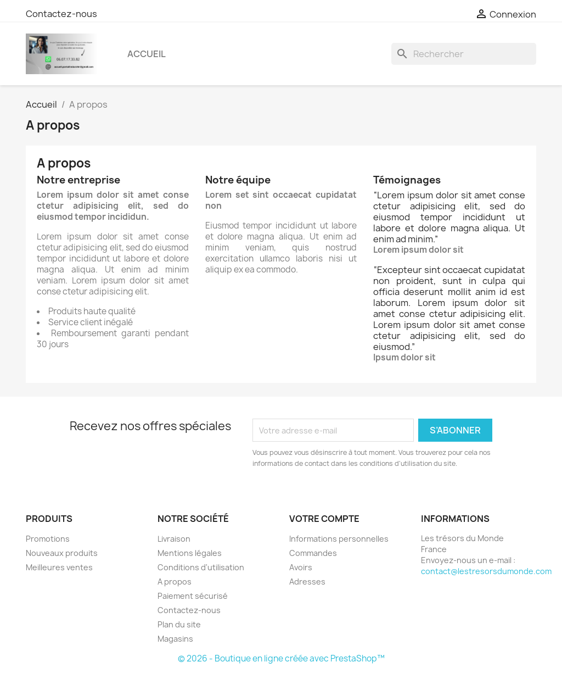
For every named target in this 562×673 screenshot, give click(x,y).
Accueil (146, 54)
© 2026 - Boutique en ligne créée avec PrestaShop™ (281, 658)
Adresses (307, 581)
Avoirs (300, 567)
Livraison (174, 538)
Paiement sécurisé (193, 596)
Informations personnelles (339, 538)
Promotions (48, 538)
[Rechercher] (463, 54)
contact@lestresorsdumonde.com (486, 571)
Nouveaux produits (62, 553)
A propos (175, 581)
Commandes (313, 553)
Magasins (175, 638)
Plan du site (179, 624)
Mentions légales (190, 553)
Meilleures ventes (59, 567)
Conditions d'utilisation (201, 567)
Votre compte (324, 519)
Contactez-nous (61, 14)
